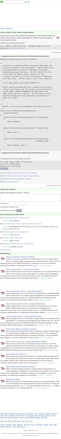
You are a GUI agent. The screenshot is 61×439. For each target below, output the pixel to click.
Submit (19, 212)
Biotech (7, 415)
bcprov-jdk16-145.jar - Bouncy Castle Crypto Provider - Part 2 (22, 225)
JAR (25, 426)
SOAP (32, 419)
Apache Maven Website (17, 48)
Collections (17, 422)
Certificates (39, 426)
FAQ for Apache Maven (10, 181)
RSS (23, 422)
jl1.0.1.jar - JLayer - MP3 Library (12, 239)
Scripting (9, 419)
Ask (31, 422)
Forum (23, 428)
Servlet (27, 419)
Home (2, 28)
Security (16, 419)
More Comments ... (6, 251)
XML (45, 419)
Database (21, 415)
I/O (53, 415)
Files (32, 426)
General (41, 415)
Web (42, 419)
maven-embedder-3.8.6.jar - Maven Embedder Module (19, 173)
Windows (20, 426)
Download (4, 169)
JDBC (18, 417)
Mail (35, 417)
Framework (29, 415)
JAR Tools (9, 28)
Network (49, 417)
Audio (2, 415)
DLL (28, 426)
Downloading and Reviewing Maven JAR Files (16, 179)
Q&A (55, 426)
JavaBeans (11, 417)
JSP (26, 417)
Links (51, 426)
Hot (6, 422)
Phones (9, 428)
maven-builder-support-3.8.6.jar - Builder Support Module (20, 176)
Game (36, 415)
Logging (31, 417)
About (10, 422)
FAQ (18, 428)
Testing (37, 419)
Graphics (48, 415)
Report (2, 419)
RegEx (46, 426)
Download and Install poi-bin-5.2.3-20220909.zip (17, 245)
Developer (8, 426)
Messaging (41, 417)
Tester (2, 426)
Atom (27, 422)
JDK (22, 417)
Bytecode (14, 415)
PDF (54, 417)
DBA (14, 426)
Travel (14, 428)
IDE (55, 415)
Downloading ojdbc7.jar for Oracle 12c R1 (15, 233)
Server (21, 419)
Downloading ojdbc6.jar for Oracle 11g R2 (15, 219)
